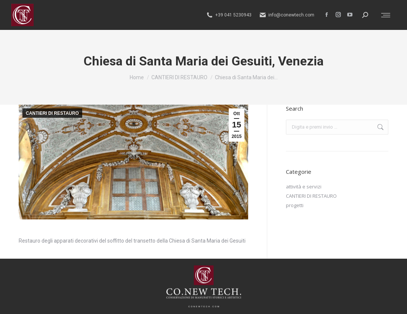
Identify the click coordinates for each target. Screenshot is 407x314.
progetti (294, 205)
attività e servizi (303, 186)
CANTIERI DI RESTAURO (52, 113)
